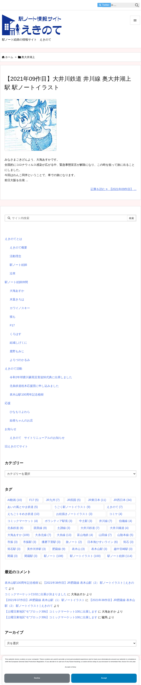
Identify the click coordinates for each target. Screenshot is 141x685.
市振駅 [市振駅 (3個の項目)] (29, 542)
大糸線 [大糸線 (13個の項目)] (64, 535)
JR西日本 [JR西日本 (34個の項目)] (122, 500)
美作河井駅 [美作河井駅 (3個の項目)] (36, 549)
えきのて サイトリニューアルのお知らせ (37, 437)
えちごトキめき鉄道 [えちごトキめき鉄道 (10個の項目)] (23, 514)
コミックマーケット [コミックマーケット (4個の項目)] (22, 521)
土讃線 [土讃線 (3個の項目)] (63, 528)
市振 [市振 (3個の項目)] (12, 542)
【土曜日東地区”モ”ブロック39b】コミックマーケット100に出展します (51, 611)
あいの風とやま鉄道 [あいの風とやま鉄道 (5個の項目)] (22, 507)
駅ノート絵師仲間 (16, 282)
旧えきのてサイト (16, 446)
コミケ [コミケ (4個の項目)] (115, 514)
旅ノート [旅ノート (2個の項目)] (74, 542)
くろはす (15, 334)
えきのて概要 (18, 247)
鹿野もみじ (17, 351)
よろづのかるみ (20, 360)
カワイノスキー (20, 308)
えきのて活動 (13, 368)
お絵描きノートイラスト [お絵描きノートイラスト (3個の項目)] (74, 514)
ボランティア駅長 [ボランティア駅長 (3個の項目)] (58, 521)
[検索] (137, 5)
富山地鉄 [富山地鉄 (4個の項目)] (85, 535)
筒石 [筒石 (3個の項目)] (128, 542)
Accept (104, 678)
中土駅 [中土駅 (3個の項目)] (85, 521)
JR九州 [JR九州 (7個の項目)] (52, 500)
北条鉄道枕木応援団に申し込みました (34, 385)
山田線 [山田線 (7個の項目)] (105, 535)
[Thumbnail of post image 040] (33, 127)
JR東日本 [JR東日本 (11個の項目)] (97, 500)
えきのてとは (13, 238)
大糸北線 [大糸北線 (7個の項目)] (43, 535)
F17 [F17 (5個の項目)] (34, 500)
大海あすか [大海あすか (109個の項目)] (18, 535)
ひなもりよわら (20, 411)
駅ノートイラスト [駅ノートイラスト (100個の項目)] (85, 556)
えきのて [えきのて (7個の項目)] (115, 507)
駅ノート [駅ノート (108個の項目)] (53, 556)
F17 (12, 325)
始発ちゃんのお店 (21, 420)
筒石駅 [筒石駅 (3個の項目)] (13, 549)
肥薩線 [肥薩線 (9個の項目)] (58, 549)
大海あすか (17, 290)
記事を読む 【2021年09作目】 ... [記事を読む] (113, 189)
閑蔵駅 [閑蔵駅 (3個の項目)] (30, 556)
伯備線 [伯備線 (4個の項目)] (125, 521)
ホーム (9, 57)
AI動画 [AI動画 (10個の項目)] (14, 500)
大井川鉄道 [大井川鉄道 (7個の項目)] (90, 528)
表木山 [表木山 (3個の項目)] (78, 549)
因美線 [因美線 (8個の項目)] (40, 528)
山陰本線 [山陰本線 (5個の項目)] (125, 535)
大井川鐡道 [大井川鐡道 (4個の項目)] (119, 528)
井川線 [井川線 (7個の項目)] (105, 521)
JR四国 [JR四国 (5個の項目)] (74, 500)
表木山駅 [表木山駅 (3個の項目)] (99, 549)
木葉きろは (17, 299)
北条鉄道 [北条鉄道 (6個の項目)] (15, 528)
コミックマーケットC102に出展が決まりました (35, 594)
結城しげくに (18, 342)
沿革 (12, 273)
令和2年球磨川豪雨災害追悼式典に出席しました (41, 377)
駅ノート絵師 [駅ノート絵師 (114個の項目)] (119, 556)
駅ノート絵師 (18, 264)
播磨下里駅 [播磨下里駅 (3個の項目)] (51, 542)
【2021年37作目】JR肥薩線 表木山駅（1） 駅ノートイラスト (45, 600)
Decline (37, 678)
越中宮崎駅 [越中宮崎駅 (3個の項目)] (123, 549)
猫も (12, 316)
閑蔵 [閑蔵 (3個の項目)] (12, 556)
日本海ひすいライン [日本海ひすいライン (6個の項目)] (102, 542)
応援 (8, 403)
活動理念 (15, 256)
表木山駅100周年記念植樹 (26, 394)
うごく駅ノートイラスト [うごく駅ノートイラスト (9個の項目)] (72, 507)
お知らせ (10, 429)
